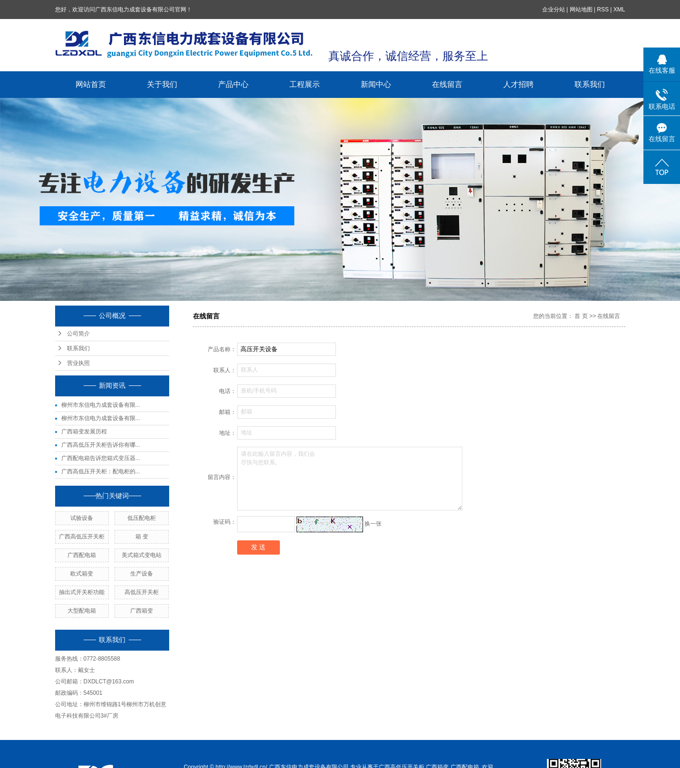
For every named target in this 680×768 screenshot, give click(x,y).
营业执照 (78, 363)
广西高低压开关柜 (82, 536)
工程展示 (304, 84)
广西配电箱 (81, 555)
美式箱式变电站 (142, 555)
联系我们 (590, 84)
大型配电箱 (81, 610)
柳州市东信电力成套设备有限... (100, 405)
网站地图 (581, 9)
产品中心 (233, 84)
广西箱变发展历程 (84, 431)
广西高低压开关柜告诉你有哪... (100, 445)
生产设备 (141, 573)
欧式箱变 (81, 573)
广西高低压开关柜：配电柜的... (100, 471)
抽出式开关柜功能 (82, 592)
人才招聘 (518, 84)
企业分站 (553, 9)
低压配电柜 (141, 518)
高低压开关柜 (142, 592)
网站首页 (91, 84)
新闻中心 (376, 84)
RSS (603, 9)
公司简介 (78, 333)
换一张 (373, 523)
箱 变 (141, 536)
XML (619, 9)
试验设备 (81, 518)
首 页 (581, 316)
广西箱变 (141, 610)
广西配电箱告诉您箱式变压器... (100, 458)
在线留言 (447, 84)
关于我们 (162, 84)
